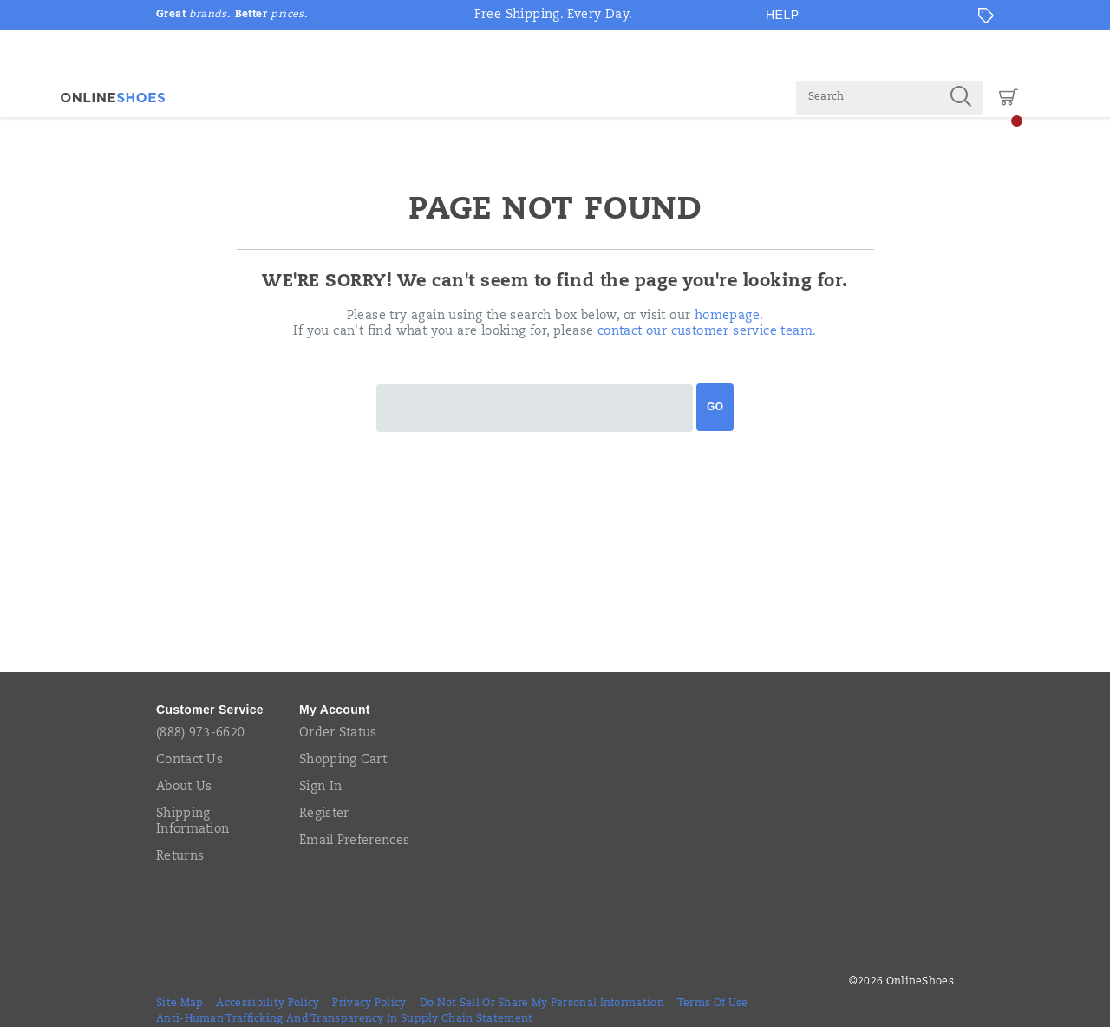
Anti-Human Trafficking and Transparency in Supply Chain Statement (344, 1019)
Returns (180, 857)
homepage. (729, 317)
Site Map (179, 1003)
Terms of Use (712, 1003)
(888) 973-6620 (200, 734)
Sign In (320, 788)
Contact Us (189, 761)
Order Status (338, 734)
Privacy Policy (369, 1003)
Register (324, 814)
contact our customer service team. (707, 332)
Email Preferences (354, 841)
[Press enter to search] (961, 98)
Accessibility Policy (267, 1003)
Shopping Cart (343, 761)
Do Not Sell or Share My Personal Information (542, 1003)
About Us (184, 788)
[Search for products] (867, 98)
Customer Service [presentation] (210, 709)
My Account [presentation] (334, 709)
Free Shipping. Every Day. (553, 16)
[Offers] (986, 15)
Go (715, 407)
